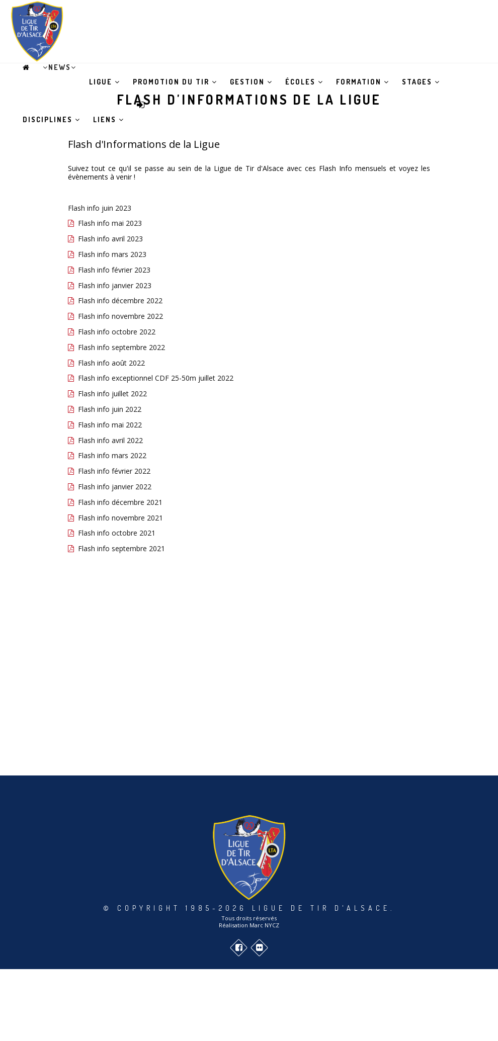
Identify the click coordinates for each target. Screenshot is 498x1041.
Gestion (251, 81)
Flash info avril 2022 (110, 440)
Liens (108, 119)
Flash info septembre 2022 (121, 347)
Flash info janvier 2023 (114, 285)
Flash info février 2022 (114, 471)
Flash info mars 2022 (112, 455)
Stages (421, 81)
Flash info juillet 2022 (112, 393)
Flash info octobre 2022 (116, 331)
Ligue (104, 81)
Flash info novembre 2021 (120, 518)
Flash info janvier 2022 (114, 486)
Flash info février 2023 (114, 270)
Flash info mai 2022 (110, 424)
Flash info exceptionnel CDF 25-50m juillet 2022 (155, 378)
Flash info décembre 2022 (120, 300)
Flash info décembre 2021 (120, 502)
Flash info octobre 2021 (116, 533)
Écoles (304, 81)
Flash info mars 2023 (112, 254)
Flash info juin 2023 (99, 208)
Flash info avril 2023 (110, 238)
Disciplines (51, 119)
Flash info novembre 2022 (120, 316)
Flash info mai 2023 (110, 223)
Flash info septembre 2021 (121, 548)
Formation (362, 81)
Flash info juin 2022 (109, 409)
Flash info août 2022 (111, 363)
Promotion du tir (175, 81)
